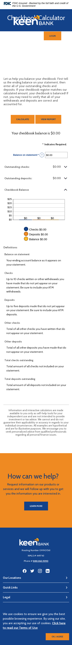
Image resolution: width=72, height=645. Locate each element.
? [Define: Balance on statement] (41, 155)
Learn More (36, 506)
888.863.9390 (40, 560)
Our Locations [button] (12, 578)
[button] (36, 167)
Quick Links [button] (10, 587)
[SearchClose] (33, 36)
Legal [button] (6, 597)
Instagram (40, 571)
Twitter (32, 571)
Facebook (24, 571)
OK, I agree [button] (57, 636)
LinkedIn (48, 571)
